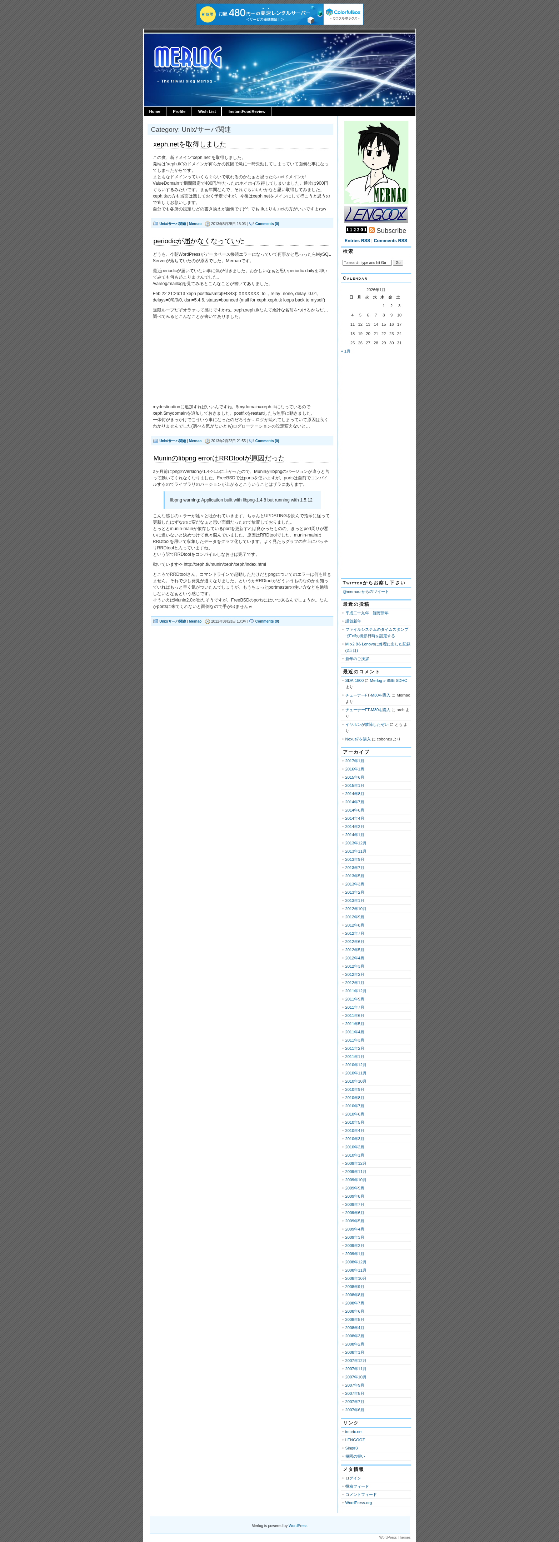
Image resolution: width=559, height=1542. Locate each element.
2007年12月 (356, 1360)
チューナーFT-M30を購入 (368, 695)
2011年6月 (354, 1015)
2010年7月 (354, 1106)
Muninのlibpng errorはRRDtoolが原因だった (219, 458)
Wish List (207, 111)
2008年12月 (356, 1262)
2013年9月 (354, 859)
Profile (179, 111)
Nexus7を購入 (358, 739)
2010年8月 (354, 1098)
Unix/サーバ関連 (172, 224)
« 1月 (346, 351)
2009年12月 (356, 1163)
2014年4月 (354, 818)
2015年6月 (354, 777)
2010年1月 (354, 1155)
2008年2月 (354, 1344)
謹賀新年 (353, 621)
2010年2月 (354, 1147)
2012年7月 (354, 933)
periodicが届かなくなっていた (199, 241)
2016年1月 (354, 769)
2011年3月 (354, 1040)
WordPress (298, 1525)
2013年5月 (354, 876)
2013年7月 (354, 867)
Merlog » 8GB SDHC (388, 680)
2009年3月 (354, 1237)
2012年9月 (354, 917)
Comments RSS (391, 240)
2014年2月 (354, 826)
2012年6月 (354, 941)
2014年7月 (354, 802)
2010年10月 (356, 1081)
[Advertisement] (371, 466)
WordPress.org (358, 1503)
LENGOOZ (355, 1440)
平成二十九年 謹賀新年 (367, 613)
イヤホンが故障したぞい (367, 724)
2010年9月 (354, 1089)
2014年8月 (354, 794)
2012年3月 (354, 966)
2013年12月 (356, 843)
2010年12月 (356, 1065)
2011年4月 (354, 1032)
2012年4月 (354, 958)
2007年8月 (354, 1393)
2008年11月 (356, 1270)
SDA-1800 (354, 680)
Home (154, 111)
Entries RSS (357, 240)
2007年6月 (354, 1410)
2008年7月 (354, 1303)
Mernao (195, 224)
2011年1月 (354, 1056)
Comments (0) (267, 224)
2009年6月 (354, 1213)
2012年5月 (354, 950)
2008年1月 (354, 1352)
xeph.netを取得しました (190, 144)
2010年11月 (356, 1073)
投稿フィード (357, 1486)
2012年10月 (356, 909)
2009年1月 (354, 1254)
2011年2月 (354, 1048)
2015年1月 (354, 785)
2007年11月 (356, 1369)
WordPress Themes (395, 1537)
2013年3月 (354, 884)
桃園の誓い (355, 1456)
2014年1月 (354, 835)
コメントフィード (361, 1494)
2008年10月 (356, 1278)
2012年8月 (354, 925)
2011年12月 (356, 991)
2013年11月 (356, 851)
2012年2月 (354, 974)
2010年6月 (354, 1114)
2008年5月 (354, 1319)
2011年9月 (354, 999)
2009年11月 (356, 1171)
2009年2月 (354, 1245)
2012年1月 (354, 982)
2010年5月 (354, 1122)
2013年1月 (354, 900)
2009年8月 (354, 1196)
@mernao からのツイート (366, 591)
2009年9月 (354, 1188)
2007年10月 (356, 1377)
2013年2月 (354, 892)
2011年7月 (354, 1007)
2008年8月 (354, 1295)
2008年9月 (354, 1286)
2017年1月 (354, 761)
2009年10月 (356, 1180)
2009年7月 (354, 1204)
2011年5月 (354, 1024)
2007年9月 (354, 1385)
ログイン (353, 1478)
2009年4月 (354, 1229)
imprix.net (354, 1431)
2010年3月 (354, 1139)
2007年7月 (354, 1401)
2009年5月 (354, 1221)
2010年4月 (354, 1130)
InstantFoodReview (247, 111)
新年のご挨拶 (357, 659)
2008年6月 (354, 1311)
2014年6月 (354, 810)
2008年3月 (354, 1336)
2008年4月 (354, 1328)
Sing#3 (351, 1448)
